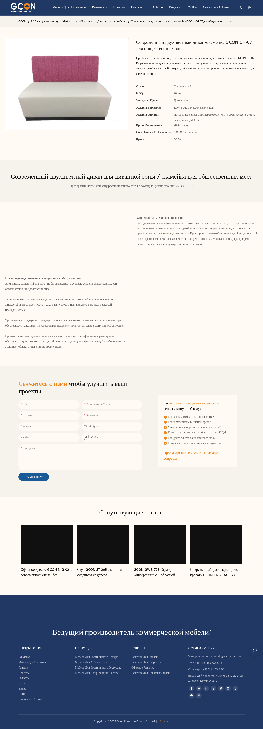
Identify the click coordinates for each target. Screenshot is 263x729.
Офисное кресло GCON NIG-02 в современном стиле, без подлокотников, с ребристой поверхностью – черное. (46, 572)
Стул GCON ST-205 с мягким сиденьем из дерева (99, 572)
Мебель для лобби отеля (77, 21)
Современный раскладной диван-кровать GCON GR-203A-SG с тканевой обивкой (216, 572)
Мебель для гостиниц (44, 21)
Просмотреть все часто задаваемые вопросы (190, 456)
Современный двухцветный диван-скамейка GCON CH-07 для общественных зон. (181, 21)
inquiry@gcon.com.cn (227, 656)
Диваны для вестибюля (111, 21)
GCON (22, 21)
